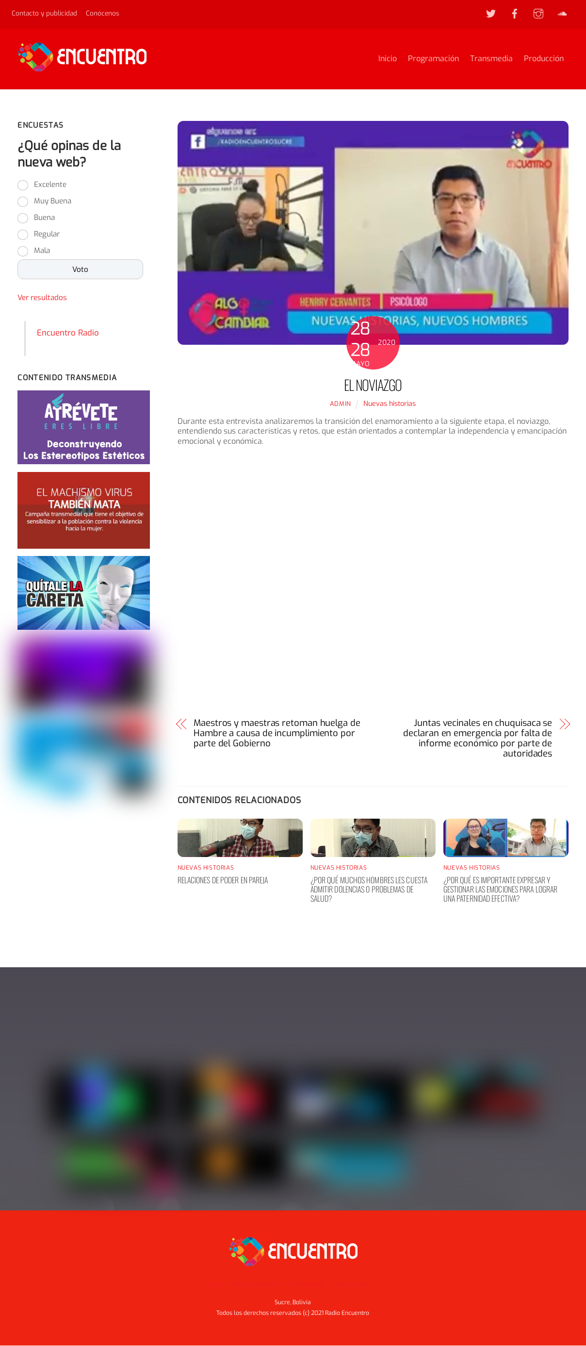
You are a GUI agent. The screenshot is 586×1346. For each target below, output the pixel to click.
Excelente (50, 186)
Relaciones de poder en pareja (223, 881)
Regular (47, 235)
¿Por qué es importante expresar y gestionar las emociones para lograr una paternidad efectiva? (500, 890)
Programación (433, 59)
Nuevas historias (389, 405)
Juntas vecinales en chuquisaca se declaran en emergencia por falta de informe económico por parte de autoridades (477, 740)
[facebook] (514, 12)
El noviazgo (373, 386)
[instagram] (538, 12)
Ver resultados (42, 299)
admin (340, 405)
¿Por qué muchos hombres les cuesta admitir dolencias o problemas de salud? (368, 890)
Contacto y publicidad (44, 13)
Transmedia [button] (307, 1284)
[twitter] (491, 12)
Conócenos (102, 13)
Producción (544, 59)
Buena (44, 219)
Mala (42, 252)
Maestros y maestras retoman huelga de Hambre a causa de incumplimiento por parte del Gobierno (277, 735)
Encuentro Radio (68, 334)
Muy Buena (52, 202)
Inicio (387, 59)
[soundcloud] (562, 12)
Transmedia (491, 59)
